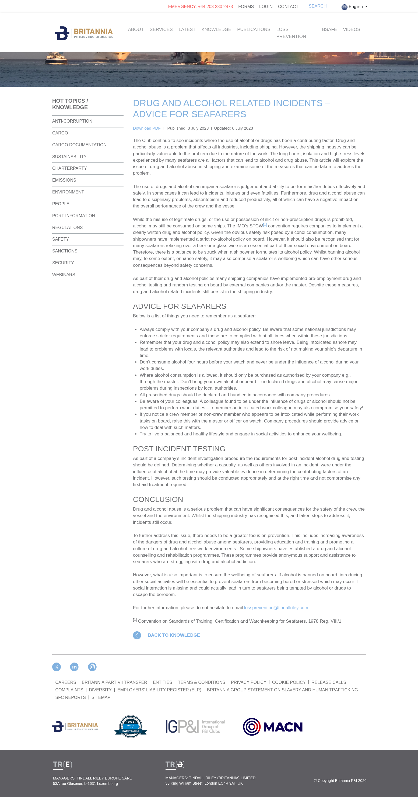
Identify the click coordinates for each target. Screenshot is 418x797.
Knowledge (216, 29)
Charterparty (69, 168)
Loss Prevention (291, 33)
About (136, 29)
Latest (187, 29)
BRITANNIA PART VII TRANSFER (114, 682)
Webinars (63, 274)
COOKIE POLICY (289, 682)
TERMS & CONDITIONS (201, 682)
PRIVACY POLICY (248, 682)
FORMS (246, 6)
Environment (68, 192)
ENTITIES (162, 682)
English (353, 7)
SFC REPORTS (70, 697)
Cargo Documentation (79, 145)
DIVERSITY (100, 690)
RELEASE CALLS (328, 682)
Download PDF (147, 128)
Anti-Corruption (72, 121)
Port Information (73, 215)
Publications (253, 29)
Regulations (67, 227)
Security (63, 263)
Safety (60, 239)
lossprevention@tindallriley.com (276, 607)
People (60, 204)
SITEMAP (101, 697)
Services (161, 29)
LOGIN (266, 6)
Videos (351, 29)
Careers (65, 682)
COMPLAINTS (69, 690)
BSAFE (329, 29)
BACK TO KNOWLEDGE (174, 635)
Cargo (60, 133)
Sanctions (64, 251)
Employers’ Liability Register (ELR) (159, 690)
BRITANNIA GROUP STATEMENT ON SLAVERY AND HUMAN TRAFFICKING (282, 690)
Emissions (64, 180)
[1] (265, 225)
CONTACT (288, 6)
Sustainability (69, 156)
